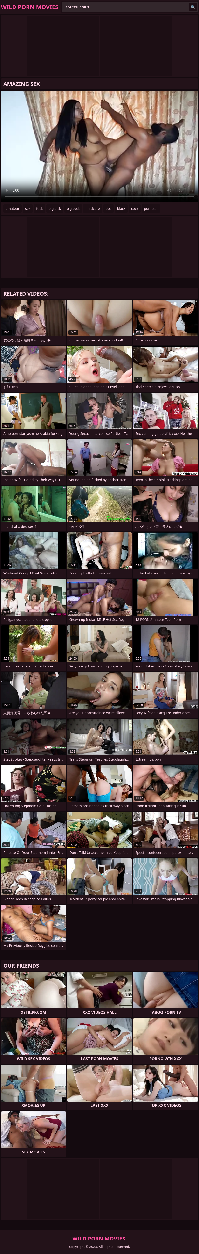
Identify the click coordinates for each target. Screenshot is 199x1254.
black (121, 208)
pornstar (151, 208)
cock (134, 208)
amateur (12, 208)
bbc (108, 208)
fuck (39, 208)
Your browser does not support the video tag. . (99, 146)
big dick (55, 208)
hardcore (92, 208)
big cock (73, 208)
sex (27, 208)
